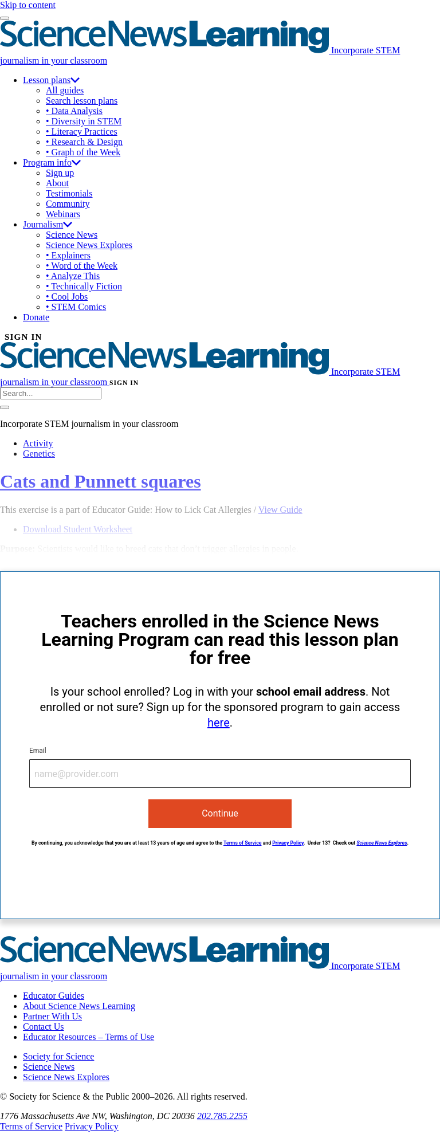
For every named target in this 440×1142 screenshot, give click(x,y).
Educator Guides (53, 995)
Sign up (60, 173)
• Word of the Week (81, 265)
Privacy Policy (288, 843)
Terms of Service (242, 843)
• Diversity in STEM (83, 121)
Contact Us (43, 1026)
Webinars (63, 214)
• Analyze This (73, 276)
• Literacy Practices (81, 131)
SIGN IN (23, 337)
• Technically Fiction (84, 286)
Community (67, 204)
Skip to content (28, 5)
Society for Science (58, 1056)
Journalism (47, 224)
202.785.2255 (222, 1116)
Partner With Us (52, 1016)
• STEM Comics (76, 307)
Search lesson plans (81, 100)
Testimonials (69, 193)
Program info (52, 162)
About (57, 183)
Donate (36, 317)
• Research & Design (84, 142)
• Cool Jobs (67, 296)
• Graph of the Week (83, 152)
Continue (220, 813)
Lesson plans (51, 80)
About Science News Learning (79, 1006)
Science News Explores (89, 245)
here (218, 722)
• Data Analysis (74, 111)
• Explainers (68, 255)
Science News (71, 235)
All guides (65, 90)
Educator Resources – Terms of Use (88, 1037)
